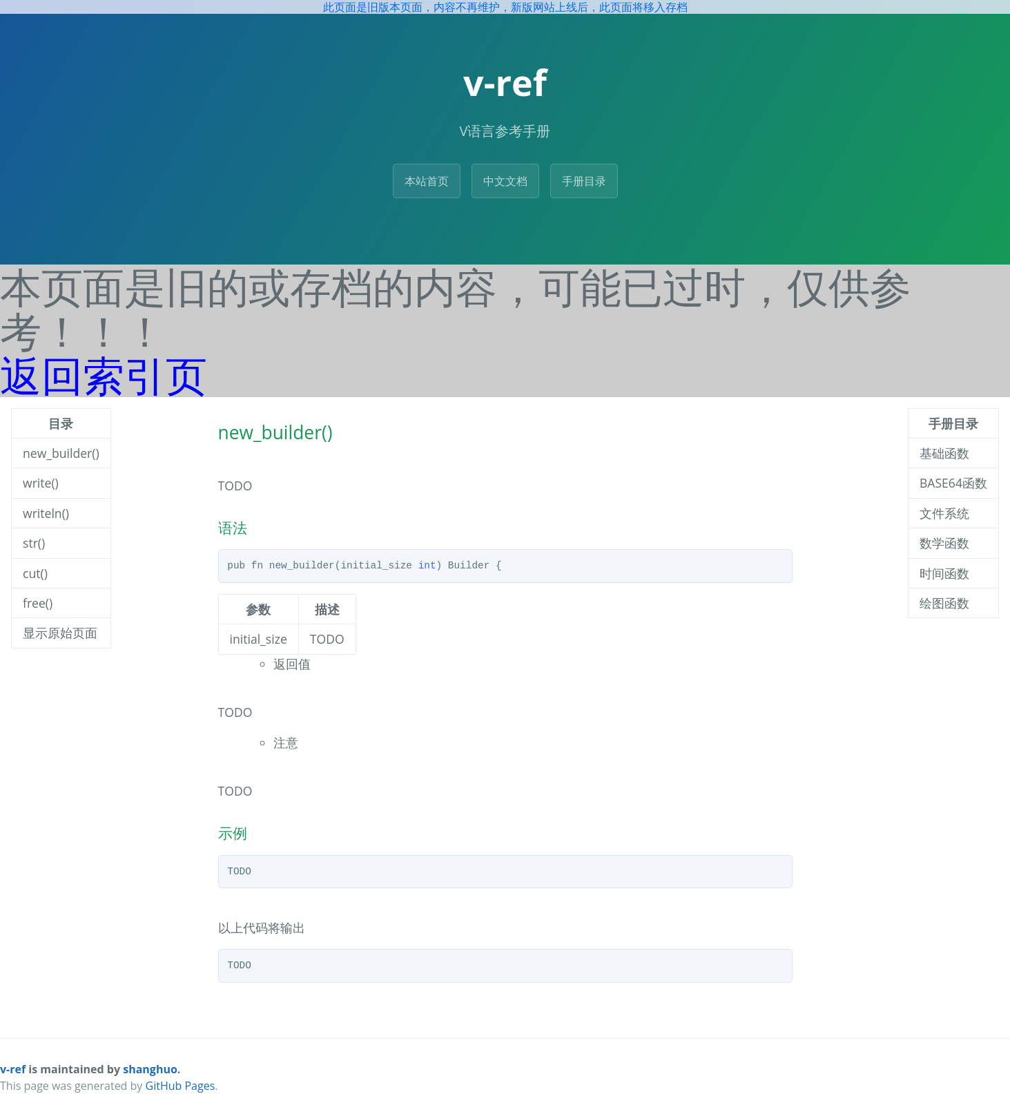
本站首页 (427, 181)
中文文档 (505, 181)
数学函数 (944, 543)
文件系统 (944, 513)
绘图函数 (944, 603)
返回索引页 (103, 375)
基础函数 (944, 453)
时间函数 (944, 573)
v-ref (13, 1069)
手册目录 (584, 181)
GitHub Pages (180, 1085)
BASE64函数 (953, 482)
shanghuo (150, 1069)
